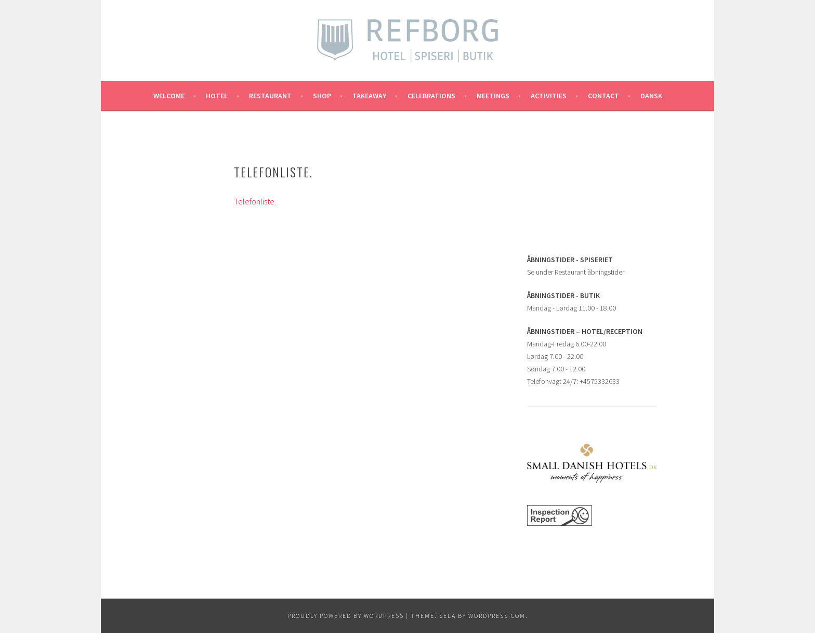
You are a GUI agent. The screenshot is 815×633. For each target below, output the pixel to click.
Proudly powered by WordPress (345, 615)
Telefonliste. (255, 201)
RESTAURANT (270, 95)
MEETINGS (493, 95)
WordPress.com (496, 615)
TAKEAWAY (369, 95)
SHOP (322, 95)
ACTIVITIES (549, 95)
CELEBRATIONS (431, 95)
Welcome (169, 95)
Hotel (217, 95)
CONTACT (603, 95)
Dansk (651, 95)
